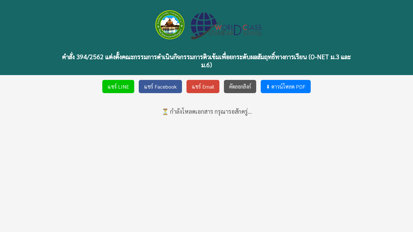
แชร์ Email (203, 86)
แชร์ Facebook (160, 86)
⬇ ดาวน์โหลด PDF (286, 86)
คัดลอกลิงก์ (240, 86)
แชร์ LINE (118, 86)
